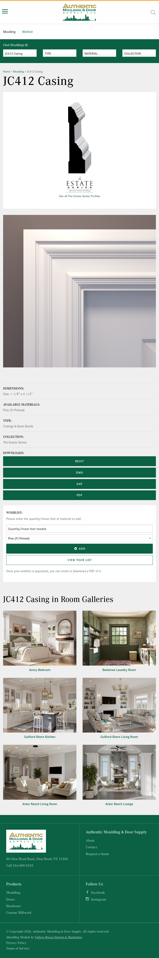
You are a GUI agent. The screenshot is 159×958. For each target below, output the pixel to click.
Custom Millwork (18, 912)
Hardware (13, 905)
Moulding (9, 31)
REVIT (79, 461)
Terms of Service (17, 948)
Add (79, 548)
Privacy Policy (16, 942)
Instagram (98, 899)
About (90, 840)
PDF (80, 495)
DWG (79, 472)
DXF (80, 483)
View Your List (79, 560)
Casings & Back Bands (18, 426)
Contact (91, 847)
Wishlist (27, 31)
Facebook (98, 892)
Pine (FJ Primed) (14, 410)
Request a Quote (97, 853)
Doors (10, 899)
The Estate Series (14, 442)
